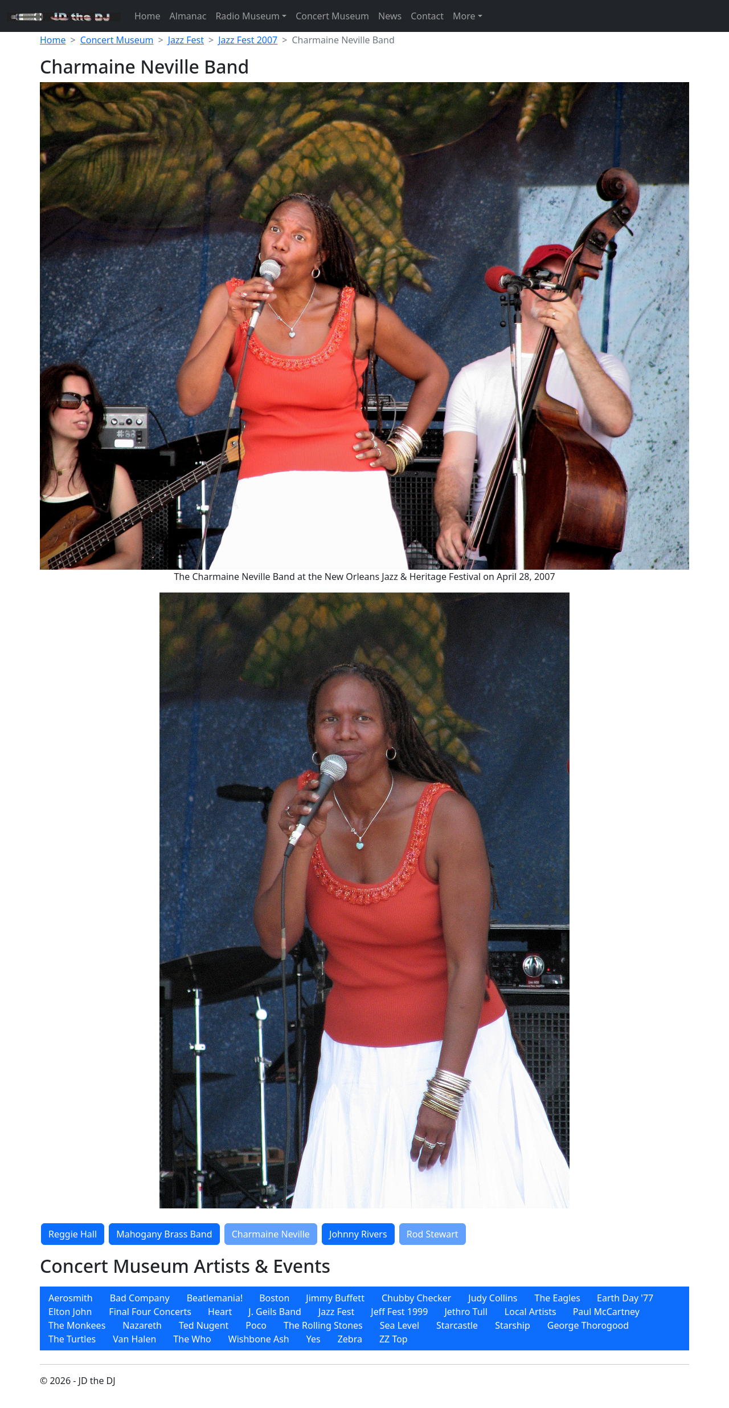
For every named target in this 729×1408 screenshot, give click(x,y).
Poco (256, 1325)
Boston (274, 1298)
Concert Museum (332, 16)
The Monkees (76, 1325)
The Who (192, 1339)
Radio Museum (247, 16)
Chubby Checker (416, 1298)
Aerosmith (70, 1298)
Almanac (188, 16)
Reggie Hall (72, 1234)
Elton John (70, 1311)
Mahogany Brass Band (164, 1234)
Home (147, 16)
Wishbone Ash (258, 1339)
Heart (220, 1311)
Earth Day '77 (625, 1298)
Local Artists (530, 1311)
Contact (427, 16)
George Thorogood (588, 1325)
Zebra (350, 1339)
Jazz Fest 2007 (247, 40)
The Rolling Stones (323, 1325)
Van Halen (134, 1339)
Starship (512, 1325)
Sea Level (399, 1325)
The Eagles (558, 1298)
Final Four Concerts (150, 1311)
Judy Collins (492, 1298)
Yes (313, 1339)
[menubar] (364, 1318)
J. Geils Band (274, 1311)
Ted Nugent (203, 1325)
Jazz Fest (186, 40)
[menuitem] (70, 1298)
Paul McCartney (606, 1311)
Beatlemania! (215, 1298)
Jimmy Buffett (335, 1298)
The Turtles (72, 1339)
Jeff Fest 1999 (399, 1311)
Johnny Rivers (358, 1234)
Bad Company (140, 1298)
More (464, 16)
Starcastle (457, 1325)
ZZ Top (393, 1339)
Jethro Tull (465, 1311)
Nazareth (142, 1325)
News (390, 16)
